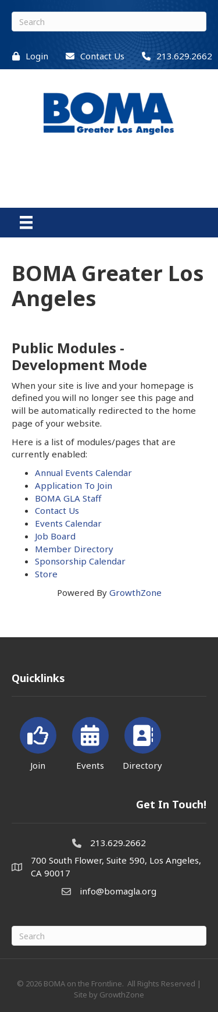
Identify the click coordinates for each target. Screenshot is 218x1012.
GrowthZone (135, 592)
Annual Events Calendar (83, 472)
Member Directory (74, 549)
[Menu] (26, 222)
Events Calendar (68, 523)
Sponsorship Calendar (80, 561)
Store (46, 574)
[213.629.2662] (174, 56)
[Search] (109, 21)
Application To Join (73, 485)
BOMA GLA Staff (68, 498)
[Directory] (143, 741)
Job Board (55, 536)
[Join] (38, 741)
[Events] (90, 741)
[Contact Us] (92, 56)
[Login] (27, 56)
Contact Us (57, 510)
